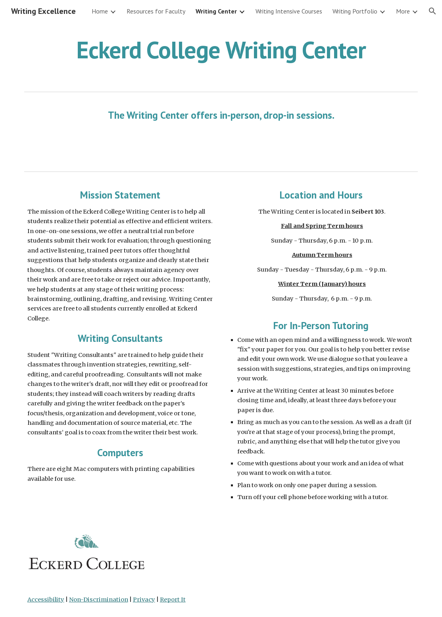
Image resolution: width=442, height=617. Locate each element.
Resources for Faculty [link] (156, 11)
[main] (221, 49)
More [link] (403, 11)
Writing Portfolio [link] (354, 11)
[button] (432, 11)
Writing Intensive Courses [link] (289, 11)
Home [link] (100, 11)
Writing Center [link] (216, 11)
